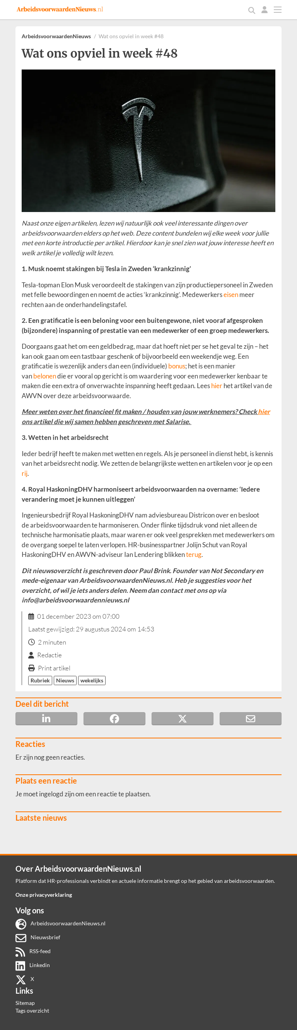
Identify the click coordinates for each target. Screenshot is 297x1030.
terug (193, 554)
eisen (231, 294)
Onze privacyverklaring (43, 894)
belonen (44, 376)
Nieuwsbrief (37, 937)
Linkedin (32, 965)
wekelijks (91, 680)
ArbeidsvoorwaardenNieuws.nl (60, 923)
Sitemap (25, 1002)
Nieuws (65, 680)
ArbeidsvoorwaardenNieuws (56, 36)
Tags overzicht (32, 1010)
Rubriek (40, 680)
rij (24, 473)
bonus (176, 366)
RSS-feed (33, 951)
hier (216, 386)
